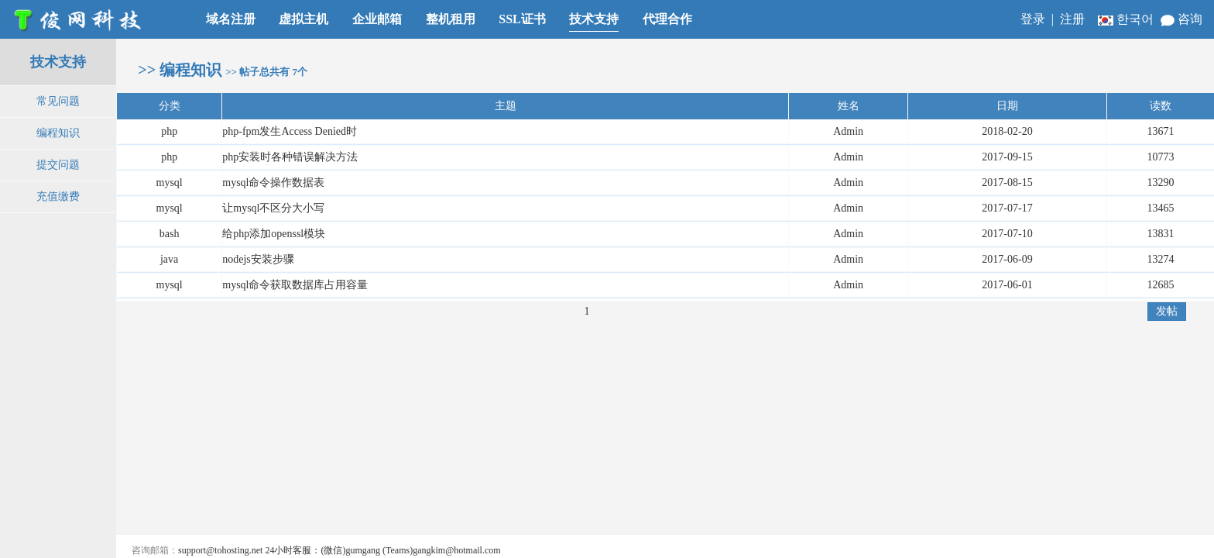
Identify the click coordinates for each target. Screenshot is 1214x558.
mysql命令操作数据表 (273, 182)
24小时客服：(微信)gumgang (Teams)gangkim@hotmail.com (382, 550)
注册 (1072, 19)
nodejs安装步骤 (258, 259)
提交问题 (58, 164)
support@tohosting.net (220, 550)
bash (169, 233)
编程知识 (58, 133)
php (169, 131)
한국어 (1127, 19)
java (169, 259)
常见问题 (58, 101)
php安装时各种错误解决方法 (290, 157)
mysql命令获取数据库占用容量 (295, 285)
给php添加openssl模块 (273, 233)
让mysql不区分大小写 (273, 208)
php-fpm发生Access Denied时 (289, 131)
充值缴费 (58, 196)
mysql (169, 182)
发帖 (1167, 311)
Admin (848, 131)
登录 (1032, 19)
